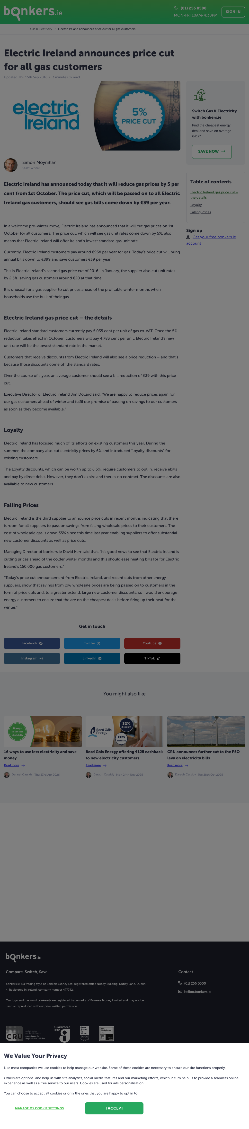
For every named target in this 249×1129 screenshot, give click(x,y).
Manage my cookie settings (39, 1108)
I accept (114, 1108)
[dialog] (124, 564)
